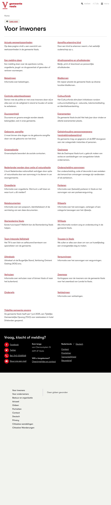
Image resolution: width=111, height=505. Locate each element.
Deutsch (79, 344)
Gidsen (15, 405)
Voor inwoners (18, 390)
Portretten (17, 409)
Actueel (15, 401)
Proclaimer (66, 353)
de (97, 3)
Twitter (10, 350)
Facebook (11, 344)
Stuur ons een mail (15, 361)
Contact (65, 349)
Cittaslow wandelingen (22, 424)
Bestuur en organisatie (22, 398)
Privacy (15, 420)
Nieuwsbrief (66, 360)
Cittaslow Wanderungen (23, 428)
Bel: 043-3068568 (15, 355)
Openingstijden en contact (44, 361)
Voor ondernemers (20, 394)
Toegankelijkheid (68, 357)
